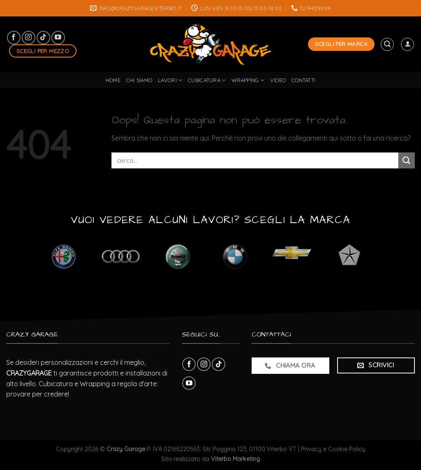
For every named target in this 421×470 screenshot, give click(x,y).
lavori (170, 80)
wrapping (247, 80)
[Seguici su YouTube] (58, 37)
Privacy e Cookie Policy (333, 449)
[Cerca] (387, 44)
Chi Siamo (139, 80)
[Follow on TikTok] (43, 37)
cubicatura (207, 80)
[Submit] (406, 160)
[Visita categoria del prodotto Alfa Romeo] (63, 256)
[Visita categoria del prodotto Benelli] (177, 256)
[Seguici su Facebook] (14, 37)
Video (278, 80)
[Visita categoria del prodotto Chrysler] (349, 256)
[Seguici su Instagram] (28, 37)
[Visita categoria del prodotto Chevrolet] (292, 256)
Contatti (303, 80)
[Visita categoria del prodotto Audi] (120, 256)
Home (113, 80)
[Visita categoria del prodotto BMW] (234, 256)
